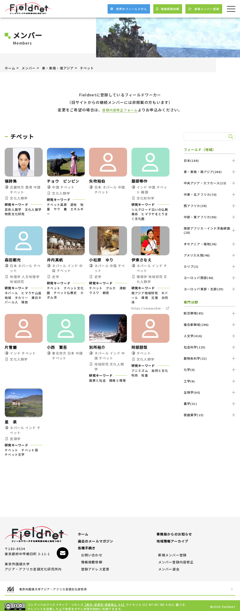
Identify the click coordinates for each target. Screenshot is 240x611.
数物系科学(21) (209, 358)
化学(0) (209, 369)
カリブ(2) (209, 266)
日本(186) (209, 160)
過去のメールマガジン (96, 539)
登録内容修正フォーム (120, 110)
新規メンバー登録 (172, 553)
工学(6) (209, 381)
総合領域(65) (209, 313)
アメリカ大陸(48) (209, 255)
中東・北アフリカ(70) (209, 194)
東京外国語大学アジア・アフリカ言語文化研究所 (60, 587)
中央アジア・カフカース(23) (209, 183)
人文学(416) (209, 336)
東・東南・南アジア (63, 68)
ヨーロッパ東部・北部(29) (209, 289)
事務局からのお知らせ (174, 532)
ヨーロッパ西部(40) (209, 277)
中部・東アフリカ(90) (209, 217)
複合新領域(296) (209, 324)
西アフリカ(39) (209, 206)
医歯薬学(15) (209, 415)
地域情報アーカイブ (173, 539)
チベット (96, 68)
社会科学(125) (209, 347)
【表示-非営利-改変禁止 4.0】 (105, 602)
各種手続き (87, 546)
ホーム (11, 68)
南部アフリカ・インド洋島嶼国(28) (209, 230)
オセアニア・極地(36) (209, 244)
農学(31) (209, 403)
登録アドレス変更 (95, 567)
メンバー (31, 68)
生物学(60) (209, 392)
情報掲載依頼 (92, 560)
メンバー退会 (169, 567)
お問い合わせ (92, 553)
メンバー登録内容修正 (176, 560)
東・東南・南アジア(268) (209, 172)
